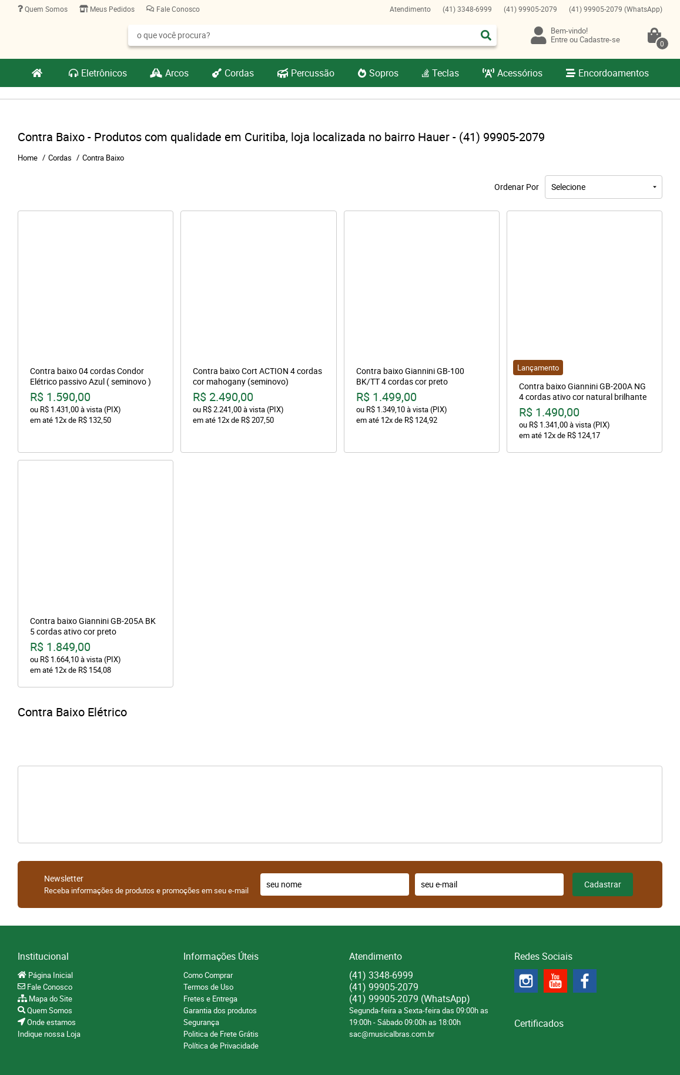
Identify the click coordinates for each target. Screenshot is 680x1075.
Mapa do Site (49, 998)
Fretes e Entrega (210, 998)
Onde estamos (50, 1022)
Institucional (43, 956)
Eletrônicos (104, 72)
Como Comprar (208, 975)
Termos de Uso (208, 986)
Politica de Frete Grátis (221, 1034)
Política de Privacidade (221, 1045)
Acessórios (519, 72)
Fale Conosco (177, 9)
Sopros (383, 72)
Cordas (239, 72)
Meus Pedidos (111, 9)
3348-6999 (467, 9)
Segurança (201, 1022)
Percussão (312, 72)
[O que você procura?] (486, 35)
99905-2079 (530, 9)
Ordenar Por (516, 186)
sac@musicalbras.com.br (391, 1034)
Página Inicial (49, 975)
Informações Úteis (221, 956)
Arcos (177, 72)
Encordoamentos (613, 72)
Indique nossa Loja (49, 1034)
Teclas (445, 72)
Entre (559, 39)
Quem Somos (45, 9)
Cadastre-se (599, 39)
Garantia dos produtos (220, 1010)
